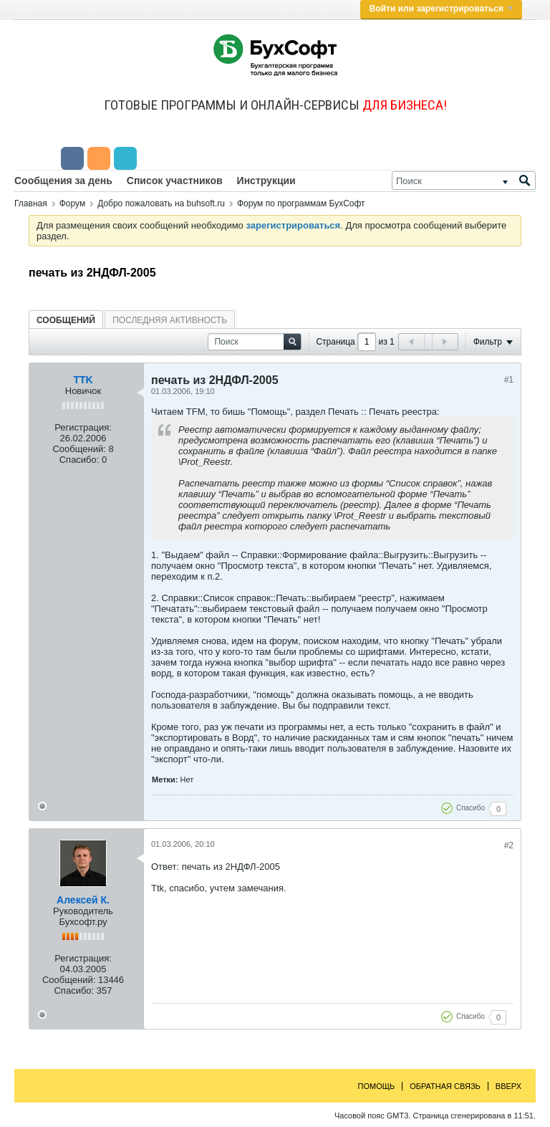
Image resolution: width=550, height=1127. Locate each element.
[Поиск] (464, 180)
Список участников (175, 180)
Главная (30, 203)
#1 (508, 380)
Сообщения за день (63, 180)
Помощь (376, 1086)
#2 (508, 845)
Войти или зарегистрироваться (441, 9)
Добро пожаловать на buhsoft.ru (161, 203)
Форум (72, 203)
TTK (82, 379)
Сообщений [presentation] (66, 320)
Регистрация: (83, 427)
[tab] (66, 320)
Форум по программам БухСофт (301, 203)
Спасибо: (79, 459)
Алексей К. (83, 900)
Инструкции (266, 180)
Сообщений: (78, 448)
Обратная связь (445, 1086)
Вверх (508, 1086)
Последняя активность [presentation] (169, 320)
